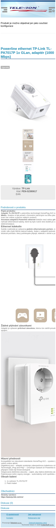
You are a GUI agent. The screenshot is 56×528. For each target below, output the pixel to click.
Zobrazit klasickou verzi (38, 523)
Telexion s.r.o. (16, 523)
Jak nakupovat (34, 514)
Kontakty (9, 518)
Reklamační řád (34, 518)
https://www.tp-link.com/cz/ (12, 497)
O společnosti (12, 514)
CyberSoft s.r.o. (47, 525)
